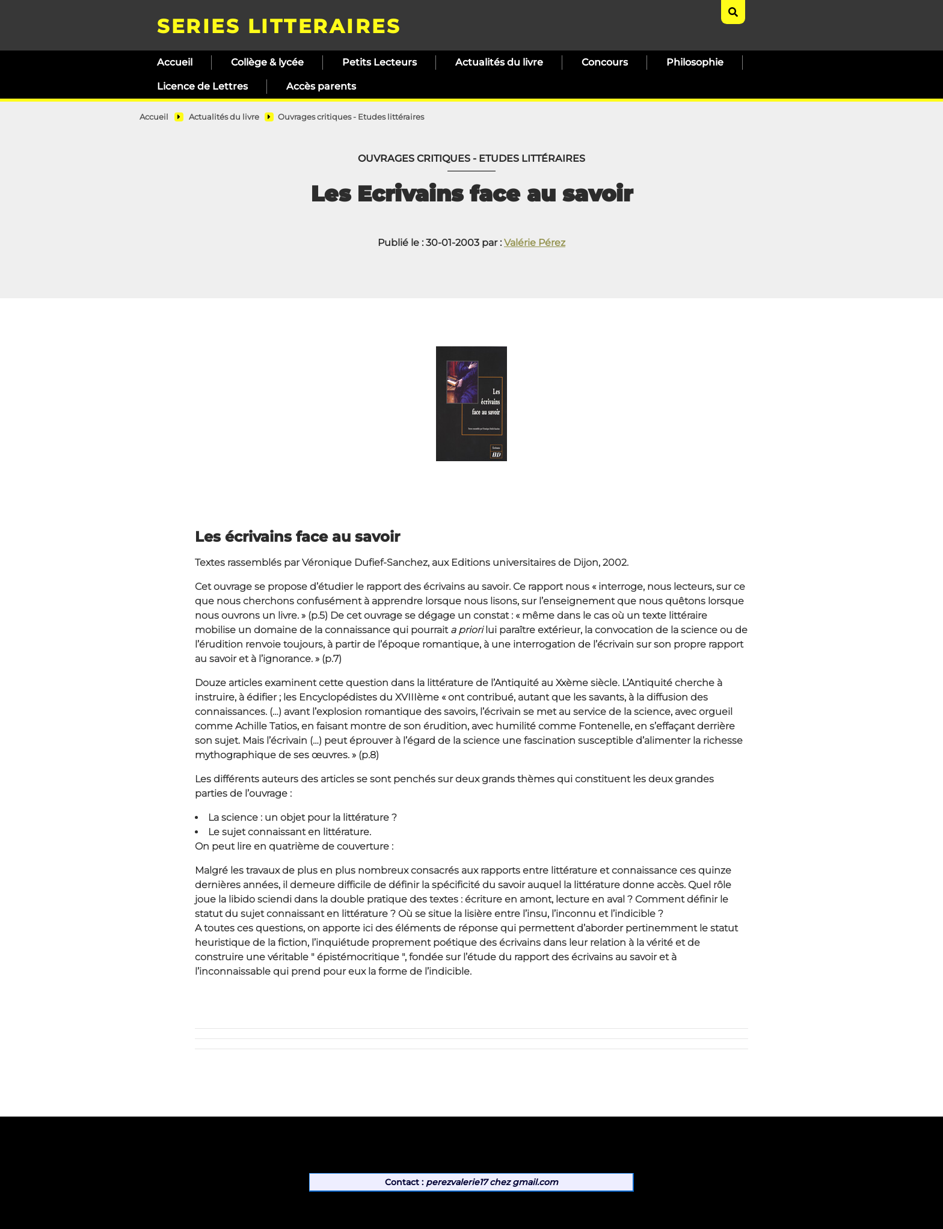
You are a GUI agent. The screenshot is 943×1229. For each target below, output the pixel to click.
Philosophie (694, 62)
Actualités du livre (499, 62)
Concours (605, 62)
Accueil (174, 62)
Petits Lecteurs (379, 62)
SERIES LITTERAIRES (279, 26)
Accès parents (321, 86)
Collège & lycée (267, 62)
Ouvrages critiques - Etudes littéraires (351, 116)
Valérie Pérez (534, 242)
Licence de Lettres (202, 86)
